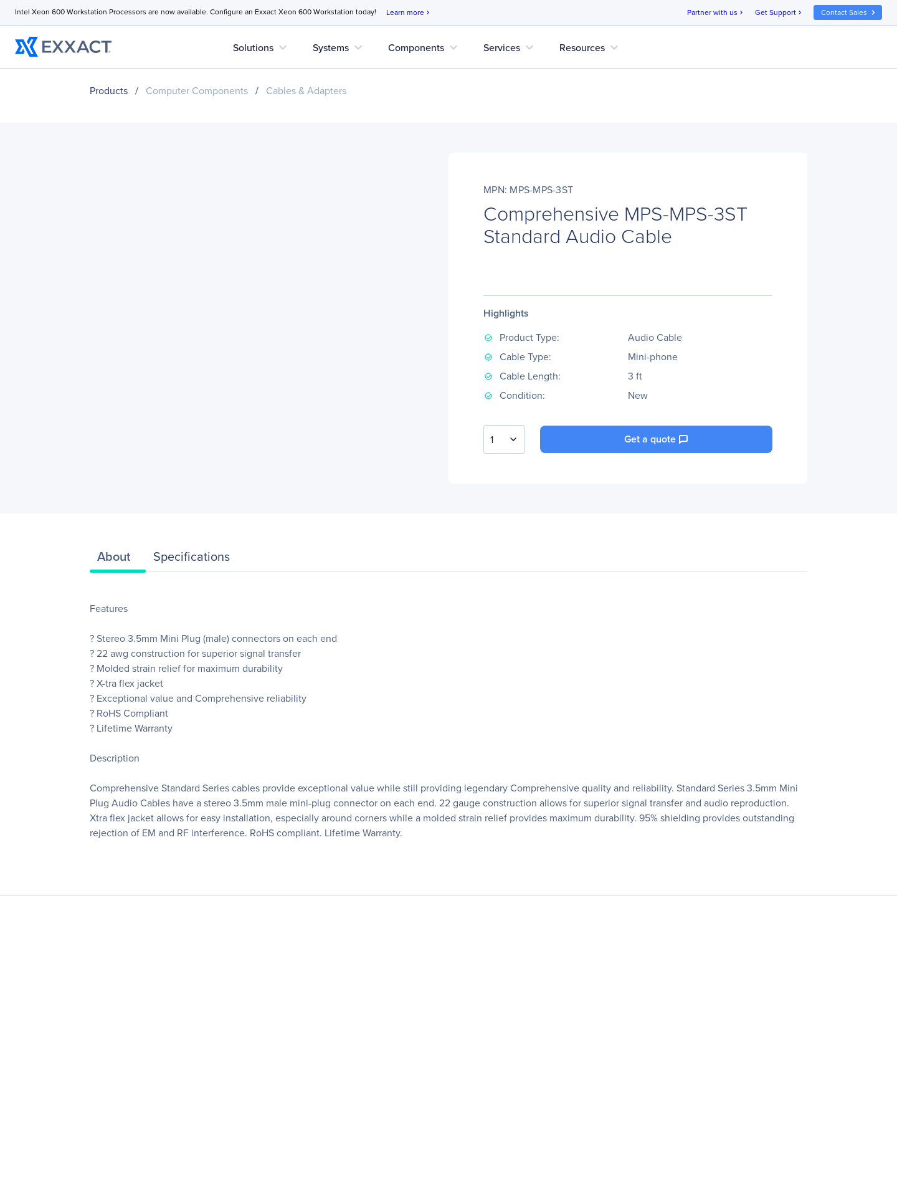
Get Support (779, 13)
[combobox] (504, 439)
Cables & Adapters (306, 91)
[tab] (118, 559)
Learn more (409, 13)
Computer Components (197, 91)
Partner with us (716, 13)
